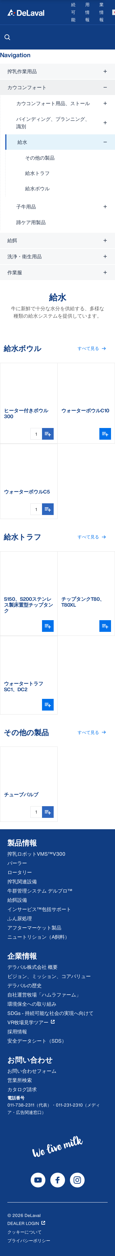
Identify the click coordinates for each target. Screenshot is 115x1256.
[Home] (26, 12)
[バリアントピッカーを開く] (105, 434)
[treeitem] (60, 165)
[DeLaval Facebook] (57, 1180)
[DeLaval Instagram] (77, 1180)
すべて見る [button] (94, 348)
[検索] (7, 37)
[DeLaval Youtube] (38, 1180)
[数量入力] (36, 434)
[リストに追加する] (48, 434)
